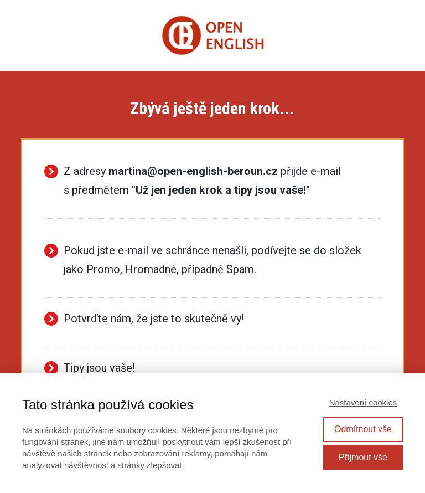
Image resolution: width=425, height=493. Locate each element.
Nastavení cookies (363, 402)
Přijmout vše (363, 457)
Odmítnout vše (363, 429)
